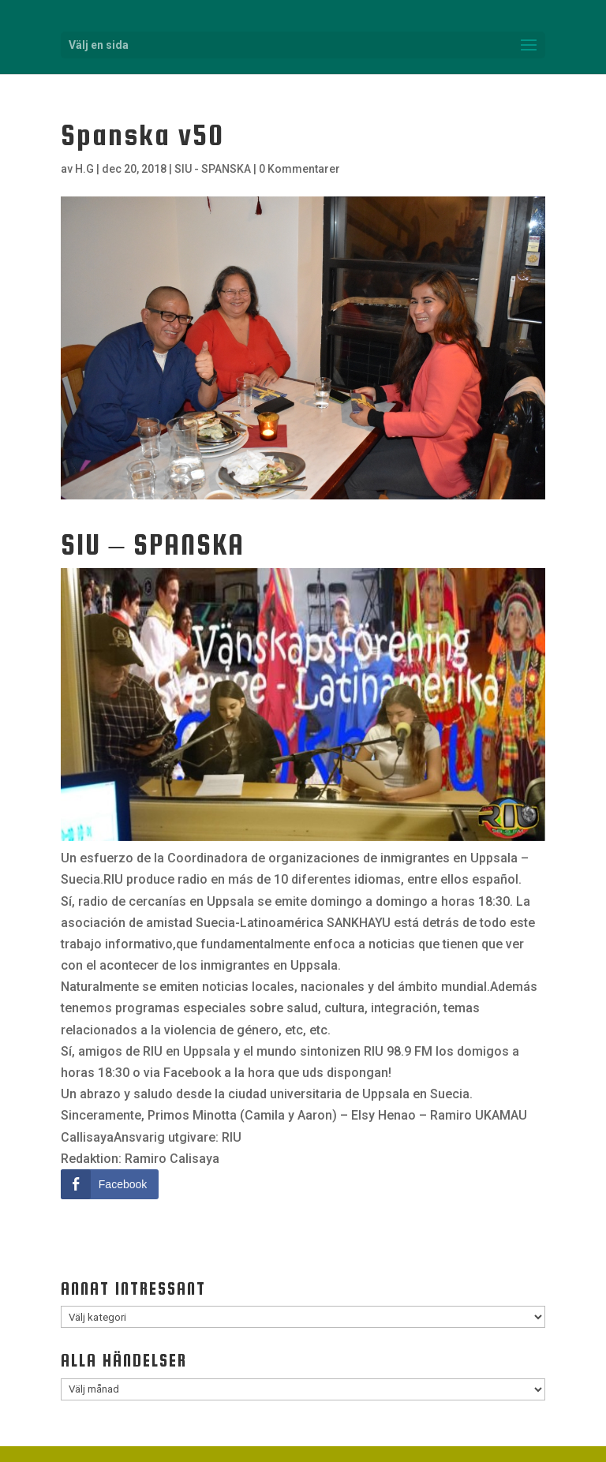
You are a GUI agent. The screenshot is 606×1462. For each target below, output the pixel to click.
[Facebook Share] (110, 1184)
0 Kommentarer (299, 169)
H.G (84, 169)
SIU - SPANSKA (212, 169)
